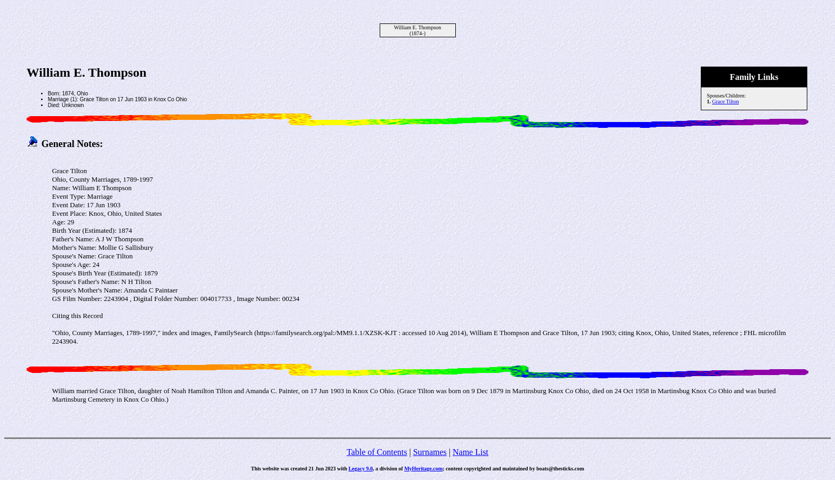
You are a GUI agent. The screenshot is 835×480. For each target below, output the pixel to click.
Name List (470, 452)
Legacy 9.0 (360, 468)
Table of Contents (377, 452)
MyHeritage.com (423, 468)
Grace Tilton (725, 101)
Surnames (430, 452)
